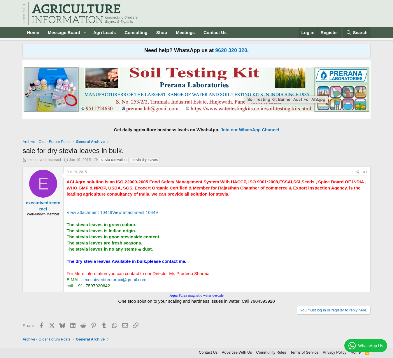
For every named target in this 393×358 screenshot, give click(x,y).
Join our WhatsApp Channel (250, 129)
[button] (85, 32)
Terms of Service (304, 352)
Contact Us (215, 32)
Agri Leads (104, 32)
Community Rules (271, 352)
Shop (161, 32)
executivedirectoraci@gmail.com (114, 279)
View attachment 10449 (135, 212)
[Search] (357, 32)
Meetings (185, 32)
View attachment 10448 (89, 212)
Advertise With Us (237, 352)
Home (33, 32)
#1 (365, 172)
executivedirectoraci (44, 159)
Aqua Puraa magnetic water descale (196, 295)
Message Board (64, 32)
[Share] (357, 172)
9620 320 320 (231, 50)
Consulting (135, 32)
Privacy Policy (334, 352)
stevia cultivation (114, 160)
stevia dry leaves (145, 160)
